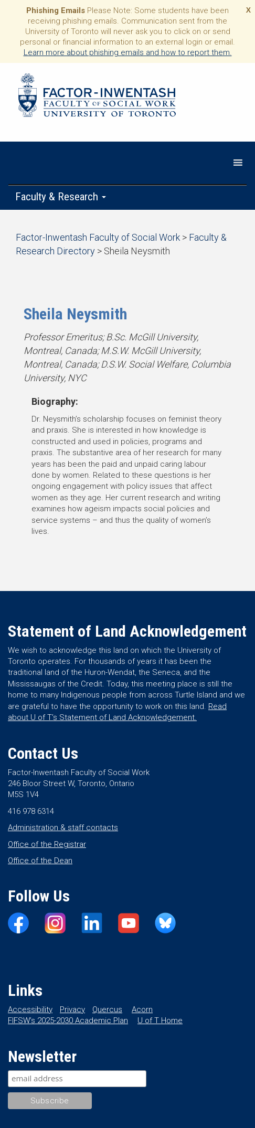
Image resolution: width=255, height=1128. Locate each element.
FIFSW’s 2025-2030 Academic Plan (68, 1020)
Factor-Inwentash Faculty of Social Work (97, 97)
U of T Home (160, 1020)
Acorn (142, 1009)
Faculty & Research (60, 196)
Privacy (72, 1009)
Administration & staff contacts (63, 827)
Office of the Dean (40, 860)
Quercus (107, 1009)
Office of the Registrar (47, 844)
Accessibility (30, 1009)
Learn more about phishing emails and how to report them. (128, 52)
